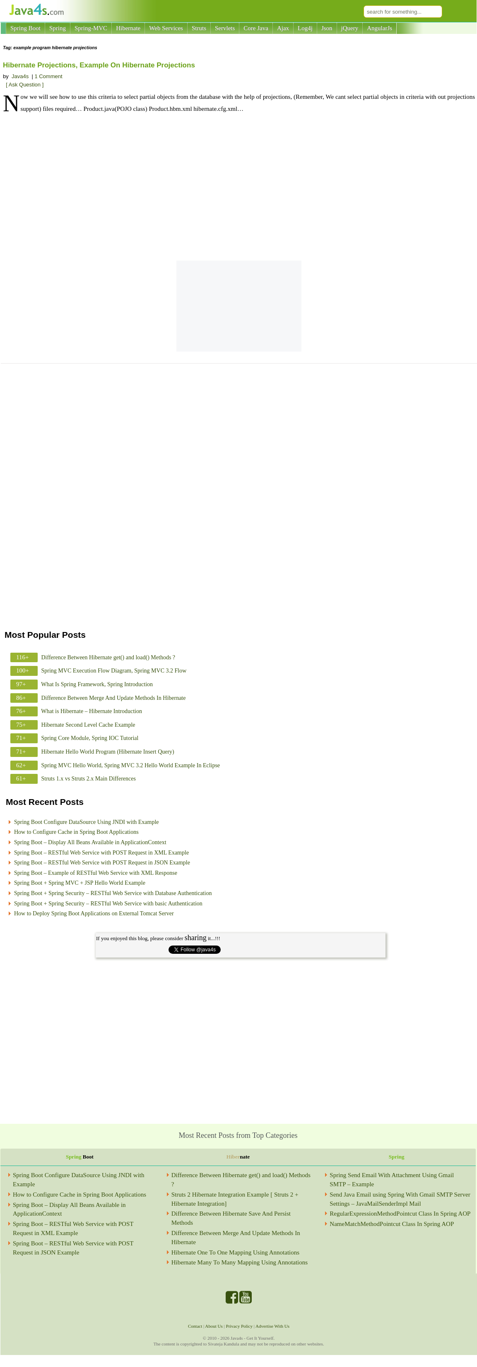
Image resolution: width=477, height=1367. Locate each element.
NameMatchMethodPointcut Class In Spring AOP (392, 1224)
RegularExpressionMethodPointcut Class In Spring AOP (400, 1213)
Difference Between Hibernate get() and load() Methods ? (108, 657)
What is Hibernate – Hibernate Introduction (91, 711)
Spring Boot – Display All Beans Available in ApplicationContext (90, 842)
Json (326, 28)
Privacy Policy (239, 1326)
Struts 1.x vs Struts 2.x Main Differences (88, 779)
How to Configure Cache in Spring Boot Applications (76, 832)
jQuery (350, 28)
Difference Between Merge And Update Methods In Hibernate (113, 698)
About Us (213, 1326)
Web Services (166, 28)
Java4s (20, 76)
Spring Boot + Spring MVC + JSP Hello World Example (79, 883)
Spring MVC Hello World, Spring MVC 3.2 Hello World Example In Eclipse (130, 765)
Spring (57, 28)
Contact (195, 1326)
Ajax (283, 28)
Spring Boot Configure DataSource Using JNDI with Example (86, 822)
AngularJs (379, 28)
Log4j (305, 28)
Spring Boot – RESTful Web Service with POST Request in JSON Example (102, 862)
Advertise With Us (272, 1326)
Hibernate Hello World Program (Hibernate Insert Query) (107, 752)
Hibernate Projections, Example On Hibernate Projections (99, 65)
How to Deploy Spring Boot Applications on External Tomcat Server (94, 913)
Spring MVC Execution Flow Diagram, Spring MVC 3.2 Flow (114, 671)
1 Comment (48, 76)
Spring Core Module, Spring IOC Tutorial (90, 738)
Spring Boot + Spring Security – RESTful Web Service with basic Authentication (108, 903)
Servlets (225, 28)
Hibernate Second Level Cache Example (88, 725)
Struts (199, 28)
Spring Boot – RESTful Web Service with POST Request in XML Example (101, 853)
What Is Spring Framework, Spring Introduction (97, 684)
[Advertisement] (238, 188)
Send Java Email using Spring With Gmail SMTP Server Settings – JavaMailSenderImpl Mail (400, 1199)
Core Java (255, 28)
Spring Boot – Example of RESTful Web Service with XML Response (95, 873)
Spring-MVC (91, 28)
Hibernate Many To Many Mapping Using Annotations (239, 1262)
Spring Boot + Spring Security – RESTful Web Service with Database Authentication (113, 893)
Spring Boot (25, 28)
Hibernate (128, 28)
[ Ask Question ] (24, 84)
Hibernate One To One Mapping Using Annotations (235, 1252)
